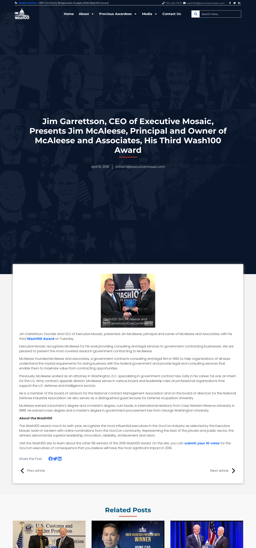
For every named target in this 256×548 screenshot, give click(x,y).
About (86, 14)
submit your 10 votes (201, 443)
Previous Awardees (118, 14)
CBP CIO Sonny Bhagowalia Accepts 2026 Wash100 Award (73, 3)
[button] (50, 459)
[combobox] (216, 14)
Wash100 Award (40, 339)
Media (149, 14)
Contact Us (171, 14)
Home (69, 14)
